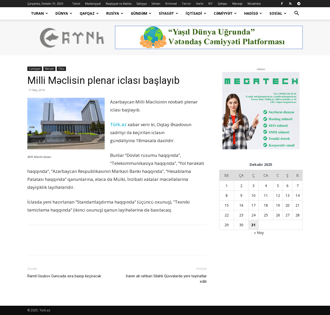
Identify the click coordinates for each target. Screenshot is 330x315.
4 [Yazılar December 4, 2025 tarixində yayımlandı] (266, 185)
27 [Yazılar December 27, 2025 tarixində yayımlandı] (287, 215)
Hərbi (199, 3)
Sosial (277, 13)
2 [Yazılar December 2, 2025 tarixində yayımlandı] (241, 185)
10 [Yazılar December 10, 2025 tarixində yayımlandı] (253, 195)
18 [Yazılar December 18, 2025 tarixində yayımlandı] (266, 205)
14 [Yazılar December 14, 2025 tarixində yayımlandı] (297, 195)
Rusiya (114, 13)
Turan (39, 13)
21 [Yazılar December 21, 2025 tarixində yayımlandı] (297, 205)
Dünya (63, 13)
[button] (296, 13)
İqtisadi (196, 13)
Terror (186, 3)
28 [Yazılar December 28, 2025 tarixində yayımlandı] (297, 215)
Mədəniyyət (93, 3)
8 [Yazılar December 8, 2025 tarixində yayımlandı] (227, 195)
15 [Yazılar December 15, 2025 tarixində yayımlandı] (227, 205)
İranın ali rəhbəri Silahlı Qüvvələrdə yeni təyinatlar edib (166, 279)
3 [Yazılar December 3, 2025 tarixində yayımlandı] (253, 185)
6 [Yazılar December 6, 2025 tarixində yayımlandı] (287, 185)
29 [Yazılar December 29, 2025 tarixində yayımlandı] (227, 224)
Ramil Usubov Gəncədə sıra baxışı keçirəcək (64, 276)
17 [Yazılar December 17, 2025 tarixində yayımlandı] (253, 205)
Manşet (49, 68)
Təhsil (76, 3)
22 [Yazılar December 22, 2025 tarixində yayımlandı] (227, 215)
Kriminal (171, 3)
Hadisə (253, 13)
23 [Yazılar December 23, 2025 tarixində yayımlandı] (241, 215)
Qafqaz (222, 3)
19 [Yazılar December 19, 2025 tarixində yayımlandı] (278, 205)
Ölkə (61, 68)
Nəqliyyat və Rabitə (118, 3)
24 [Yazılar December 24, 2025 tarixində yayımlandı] (253, 215)
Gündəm (141, 13)
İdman (156, 3)
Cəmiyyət (225, 13)
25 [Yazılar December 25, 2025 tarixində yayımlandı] (266, 215)
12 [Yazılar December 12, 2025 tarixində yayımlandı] (278, 195)
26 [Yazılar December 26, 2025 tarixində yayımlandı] (278, 215)
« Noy (259, 232)
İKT (210, 3)
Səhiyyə (141, 3)
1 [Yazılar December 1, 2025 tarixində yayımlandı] (227, 185)
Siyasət (168, 13)
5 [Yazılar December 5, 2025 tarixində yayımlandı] (278, 185)
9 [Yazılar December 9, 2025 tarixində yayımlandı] (241, 195)
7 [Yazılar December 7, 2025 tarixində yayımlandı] (297, 185)
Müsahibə (254, 3)
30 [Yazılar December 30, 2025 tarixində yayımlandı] (241, 224)
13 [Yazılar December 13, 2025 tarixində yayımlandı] (287, 195)
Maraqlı (237, 3)
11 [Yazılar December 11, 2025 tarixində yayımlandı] (266, 195)
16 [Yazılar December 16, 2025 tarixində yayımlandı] (241, 205)
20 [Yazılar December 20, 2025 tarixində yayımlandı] (287, 205)
